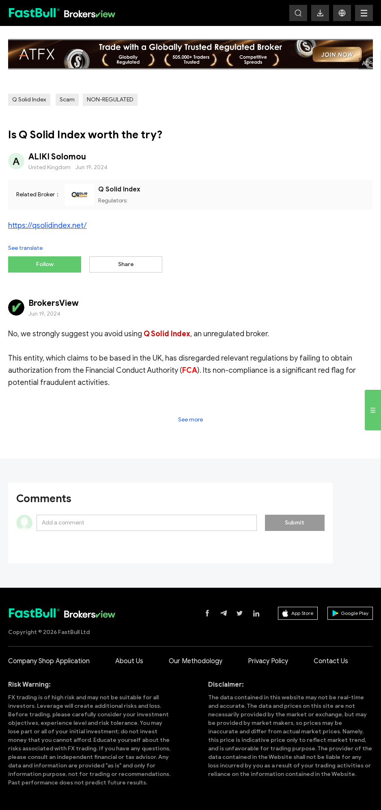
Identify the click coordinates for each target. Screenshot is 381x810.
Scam (67, 99)
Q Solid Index (29, 99)
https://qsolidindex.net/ (47, 225)
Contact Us (331, 661)
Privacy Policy (268, 661)
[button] (342, 13)
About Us (129, 661)
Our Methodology (195, 661)
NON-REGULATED (110, 99)
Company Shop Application (49, 661)
